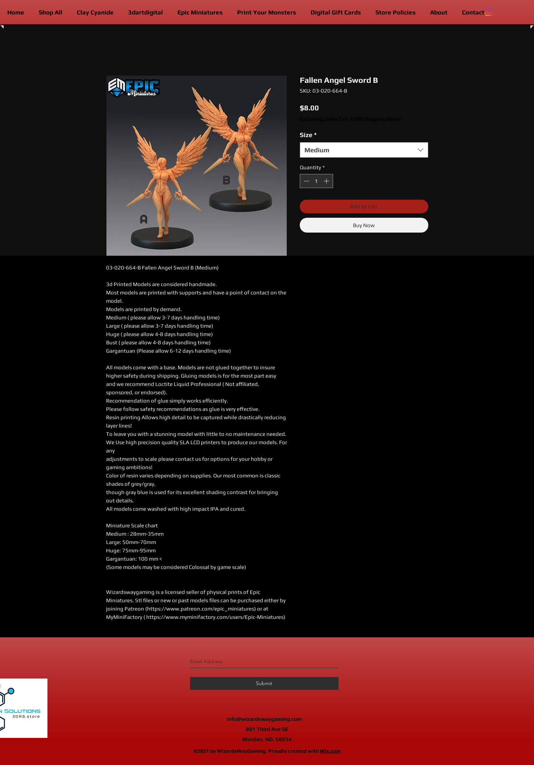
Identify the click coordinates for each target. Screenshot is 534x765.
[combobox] (364, 150)
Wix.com (330, 751)
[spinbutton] (316, 181)
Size (308, 135)
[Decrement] (306, 181)
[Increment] (327, 181)
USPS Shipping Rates (376, 119)
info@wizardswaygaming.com (264, 719)
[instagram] (489, 12)
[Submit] (264, 683)
